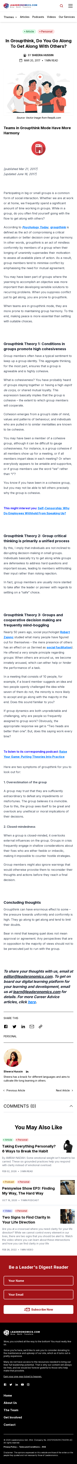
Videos (51, 16)
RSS (44, 1447)
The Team (11, 1410)
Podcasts (38, 16)
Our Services (67, 16)
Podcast (8, 1181)
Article (29, 31)
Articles (24, 16)
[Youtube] (22, 1384)
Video (7, 1210)
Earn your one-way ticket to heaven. (23, 1376)
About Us (10, 1403)
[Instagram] (28, 1384)
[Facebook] (5, 1384)
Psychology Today (35, 227)
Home (8, 1395)
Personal (45, 31)
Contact (10, 1424)
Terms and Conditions (29, 1447)
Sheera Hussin (43, 55)
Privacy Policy (10, 1447)
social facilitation (59, 647)
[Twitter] (10, 1384)
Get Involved (13, 1417)
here (32, 1002)
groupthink (58, 227)
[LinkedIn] (16, 1384)
